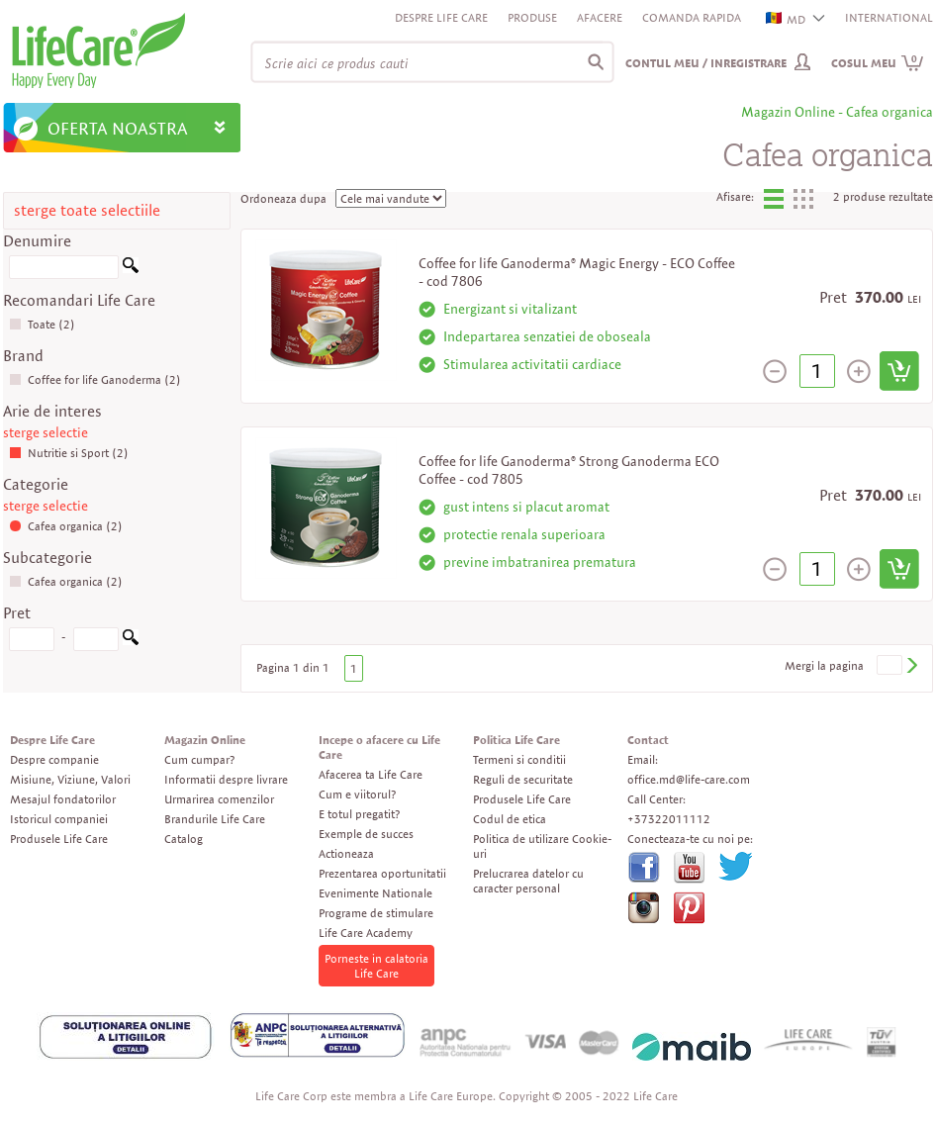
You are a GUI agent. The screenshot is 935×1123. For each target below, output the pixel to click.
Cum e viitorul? (357, 794)
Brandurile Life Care (214, 818)
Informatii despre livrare (226, 779)
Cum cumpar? (199, 759)
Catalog (183, 838)
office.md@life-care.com (688, 779)
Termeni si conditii (519, 759)
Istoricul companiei (59, 818)
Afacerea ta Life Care (370, 774)
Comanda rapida (691, 17)
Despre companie (54, 759)
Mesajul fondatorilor (63, 799)
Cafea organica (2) (66, 525)
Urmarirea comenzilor (219, 799)
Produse (532, 17)
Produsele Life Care (59, 838)
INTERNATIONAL (889, 17)
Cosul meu (877, 62)
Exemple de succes (366, 833)
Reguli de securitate (523, 779)
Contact (648, 739)
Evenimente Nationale (375, 893)
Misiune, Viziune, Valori (70, 779)
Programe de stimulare (376, 912)
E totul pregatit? (359, 813)
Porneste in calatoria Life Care (376, 966)
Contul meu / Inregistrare (706, 62)
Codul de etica (509, 818)
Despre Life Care (441, 17)
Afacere (599, 17)
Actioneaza (346, 853)
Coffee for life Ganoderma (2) (95, 379)
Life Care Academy (366, 932)
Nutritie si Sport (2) (69, 452)
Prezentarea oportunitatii (382, 873)
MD (786, 19)
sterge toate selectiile (87, 210)
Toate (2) (42, 324)
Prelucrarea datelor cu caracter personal (528, 880)
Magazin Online (204, 739)
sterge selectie (45, 432)
